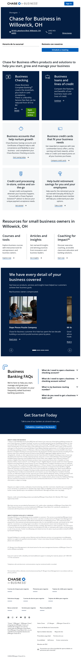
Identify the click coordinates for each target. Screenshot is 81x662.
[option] (38, 318)
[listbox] (40, 319)
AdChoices (50, 640)
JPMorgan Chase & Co (63, 623)
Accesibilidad (41, 640)
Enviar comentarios (62, 640)
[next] (70, 350)
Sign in (69, 3)
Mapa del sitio (59, 632)
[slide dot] (34, 350)
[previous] (11, 350)
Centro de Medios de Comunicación (48, 627)
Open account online (31, 112)
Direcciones (67, 33)
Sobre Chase (41, 623)
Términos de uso (58, 636)
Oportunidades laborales (44, 632)
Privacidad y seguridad (44, 636)
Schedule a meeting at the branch (40, 427)
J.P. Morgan (50, 623)
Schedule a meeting (60, 50)
